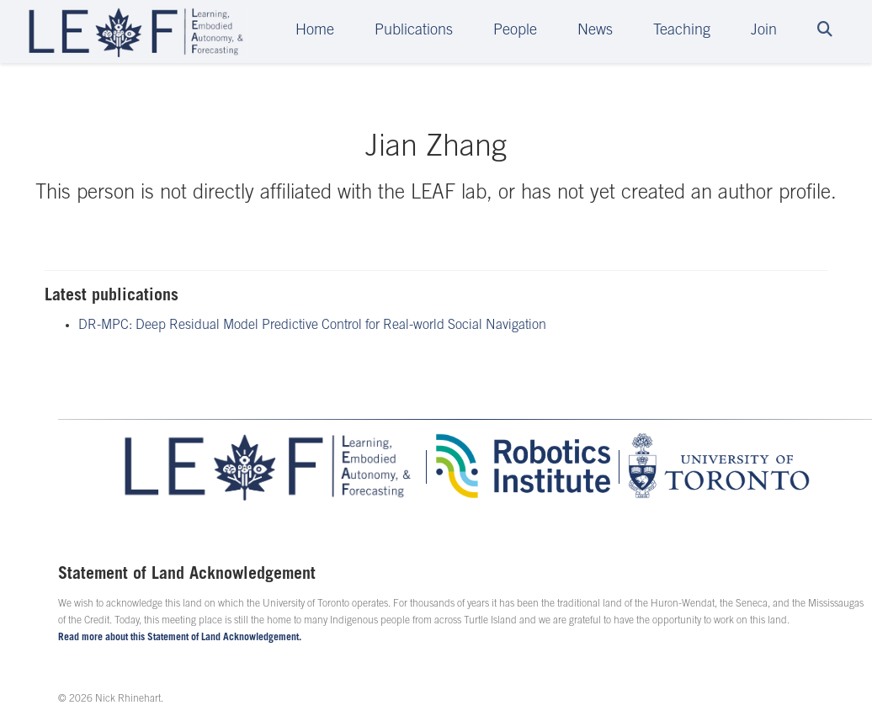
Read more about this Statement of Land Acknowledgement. (179, 638)
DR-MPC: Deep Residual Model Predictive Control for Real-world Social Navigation (312, 325)
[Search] (824, 31)
